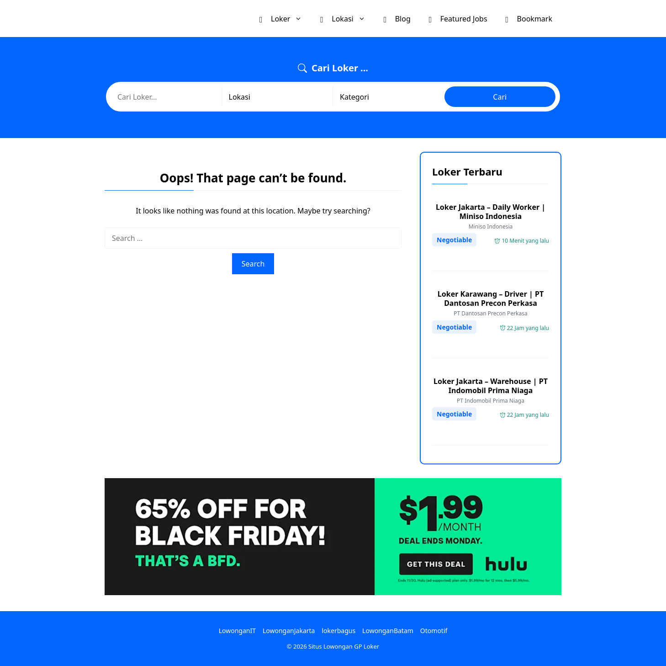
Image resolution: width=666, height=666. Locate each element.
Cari (500, 97)
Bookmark (529, 18)
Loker (285, 18)
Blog (397, 18)
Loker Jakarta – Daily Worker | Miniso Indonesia (490, 211)
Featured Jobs (458, 18)
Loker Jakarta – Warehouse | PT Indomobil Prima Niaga (490, 385)
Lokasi (347, 18)
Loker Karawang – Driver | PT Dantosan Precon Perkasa (491, 298)
